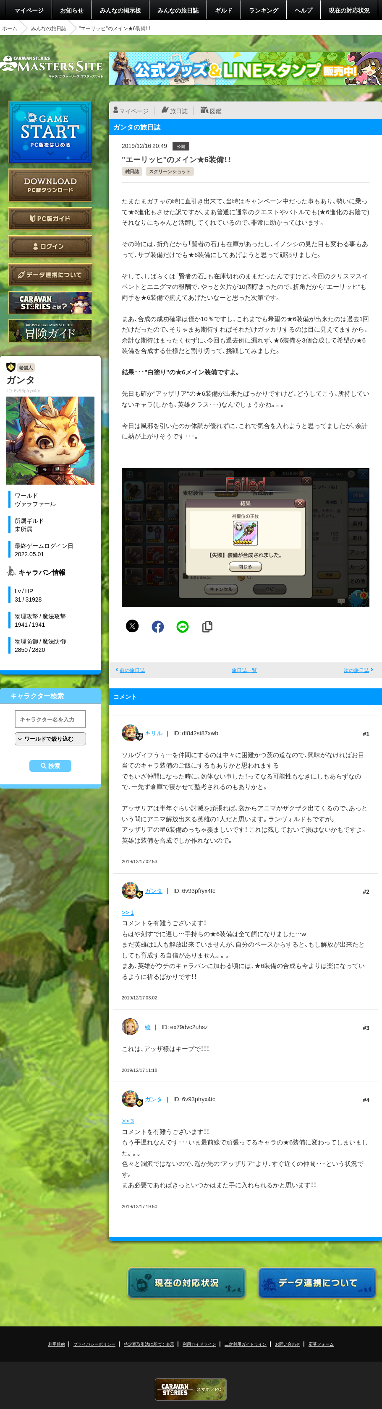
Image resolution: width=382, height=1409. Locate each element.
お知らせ (72, 10)
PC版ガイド (50, 218)
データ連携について (50, 274)
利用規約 (56, 1344)
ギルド (224, 10)
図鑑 (216, 110)
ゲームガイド (50, 331)
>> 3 (128, 1120)
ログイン (50, 246)
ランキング (263, 10)
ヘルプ (303, 10)
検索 (54, 766)
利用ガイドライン (199, 1344)
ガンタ (153, 890)
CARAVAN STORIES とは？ (50, 302)
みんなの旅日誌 (178, 10)
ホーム (9, 28)
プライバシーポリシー (94, 1344)
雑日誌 (132, 171)
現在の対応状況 (349, 10)
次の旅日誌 (356, 670)
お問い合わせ (287, 1344)
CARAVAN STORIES (191, 1389)
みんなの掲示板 (120, 10)
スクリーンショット (170, 171)
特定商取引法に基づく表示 (149, 1344)
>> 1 (128, 912)
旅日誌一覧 (244, 670)
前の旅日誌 (132, 670)
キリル (153, 733)
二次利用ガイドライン (246, 1344)
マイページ (29, 10)
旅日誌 (179, 110)
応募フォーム (321, 1344)
